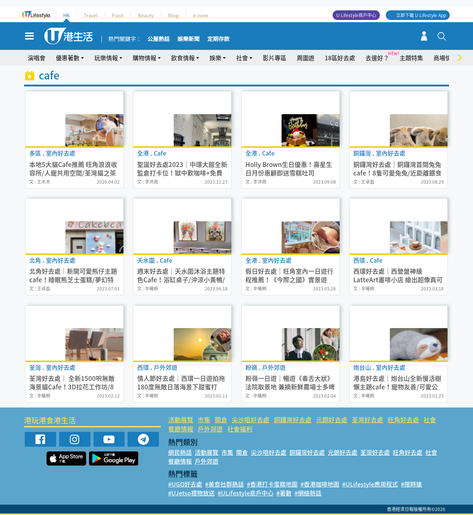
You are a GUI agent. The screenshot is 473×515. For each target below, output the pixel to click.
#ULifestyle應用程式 (370, 484)
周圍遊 (305, 57)
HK (66, 15)
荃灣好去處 (367, 419)
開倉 (221, 419)
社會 (242, 57)
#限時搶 (411, 484)
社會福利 (239, 428)
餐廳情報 (180, 428)
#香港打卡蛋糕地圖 (272, 484)
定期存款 (218, 39)
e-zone (200, 15)
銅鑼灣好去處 (293, 419)
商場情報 (445, 57)
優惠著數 (67, 57)
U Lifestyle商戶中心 (356, 15)
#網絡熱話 (308, 492)
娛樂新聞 (188, 39)
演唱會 (36, 57)
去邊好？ (377, 57)
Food (117, 15)
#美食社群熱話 (224, 484)
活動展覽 (180, 419)
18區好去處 (340, 57)
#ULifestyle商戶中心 (245, 492)
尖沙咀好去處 (250, 419)
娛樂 (215, 57)
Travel (91, 15)
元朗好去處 (331, 419)
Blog (173, 15)
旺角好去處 (403, 419)
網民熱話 (180, 452)
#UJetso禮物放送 (191, 492)
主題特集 (411, 57)
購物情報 (144, 57)
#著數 (284, 492)
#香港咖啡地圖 (319, 484)
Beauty (146, 15)
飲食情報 (183, 57)
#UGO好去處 (185, 484)
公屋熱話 (158, 39)
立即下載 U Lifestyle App (421, 15)
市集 (204, 419)
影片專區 (274, 57)
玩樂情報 (106, 57)
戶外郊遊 (210, 428)
